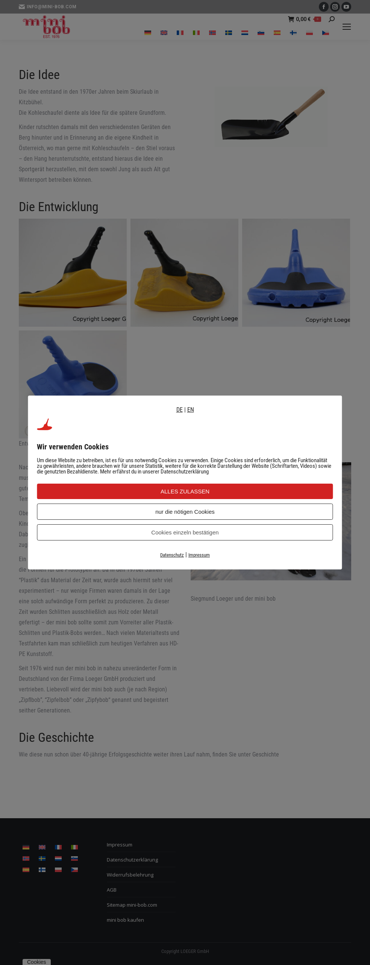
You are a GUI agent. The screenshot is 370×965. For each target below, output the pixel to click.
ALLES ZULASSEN (185, 491)
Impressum (199, 555)
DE (179, 409)
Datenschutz (172, 555)
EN (190, 409)
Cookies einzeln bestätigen (184, 532)
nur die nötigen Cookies (185, 511)
